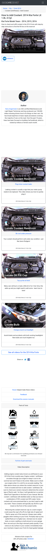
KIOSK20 (31, 539)
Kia (10, 8)
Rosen (14, 390)
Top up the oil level (23, 280)
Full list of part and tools (23, 461)
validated (8, 59)
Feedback (23, 394)
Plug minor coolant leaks (23, 184)
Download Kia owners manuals (23, 399)
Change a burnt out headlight (23, 330)
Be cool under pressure (23, 233)
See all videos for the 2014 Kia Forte (23, 352)
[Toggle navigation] (42, 3)
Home (5, 8)
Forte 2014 (17, 8)
